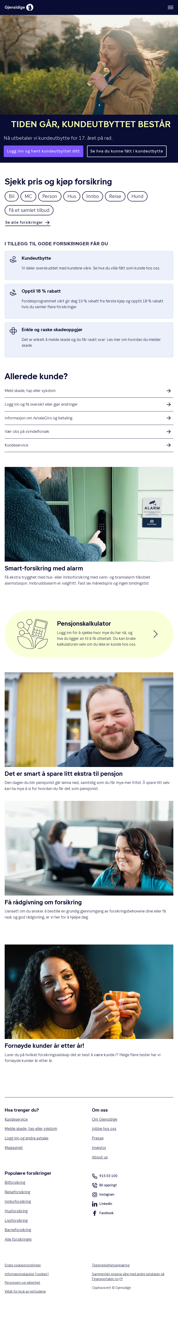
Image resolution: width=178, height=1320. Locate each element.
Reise (117, 196)
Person (50, 196)
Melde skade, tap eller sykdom (31, 1140)
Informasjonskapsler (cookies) (27, 1286)
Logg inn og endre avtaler (27, 1149)
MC (29, 196)
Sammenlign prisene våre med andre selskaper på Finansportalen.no (128, 1289)
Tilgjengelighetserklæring (111, 1278)
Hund (139, 196)
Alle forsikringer (18, 1252)
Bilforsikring (15, 1194)
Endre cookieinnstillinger (23, 1278)
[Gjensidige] (19, 7)
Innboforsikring (18, 1213)
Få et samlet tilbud (30, 211)
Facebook (103, 1225)
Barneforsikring (18, 1242)
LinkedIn (102, 1216)
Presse (98, 1149)
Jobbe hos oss (104, 1140)
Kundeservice (16, 1130)
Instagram (103, 1207)
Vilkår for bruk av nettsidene (25, 1304)
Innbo (94, 196)
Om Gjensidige (105, 1130)
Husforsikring (16, 1223)
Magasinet (14, 1159)
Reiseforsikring (17, 1203)
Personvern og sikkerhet (22, 1295)
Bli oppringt (104, 1197)
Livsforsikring (16, 1232)
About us (100, 1168)
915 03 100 (105, 1188)
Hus (72, 196)
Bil (12, 196)
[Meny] (170, 7)
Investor (99, 1159)
